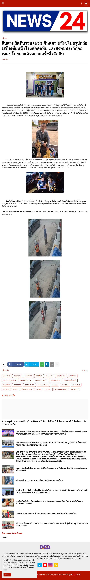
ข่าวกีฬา (39, 376)
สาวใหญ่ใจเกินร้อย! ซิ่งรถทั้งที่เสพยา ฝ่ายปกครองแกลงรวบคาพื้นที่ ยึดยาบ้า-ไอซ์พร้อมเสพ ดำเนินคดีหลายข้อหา (49, 502)
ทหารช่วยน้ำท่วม (70, 380)
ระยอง (15, 389)
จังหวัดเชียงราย (25, 380)
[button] (2, 3)
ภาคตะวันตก (29, 385)
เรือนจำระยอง (27, 389)
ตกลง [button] (7, 575)
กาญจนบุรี (17, 376)
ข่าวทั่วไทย (61, 376)
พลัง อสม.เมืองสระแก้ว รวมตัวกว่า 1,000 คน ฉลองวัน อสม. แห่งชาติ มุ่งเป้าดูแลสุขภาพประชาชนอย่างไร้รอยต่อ (52, 524)
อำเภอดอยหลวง (60, 389)
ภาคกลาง (17, 385)
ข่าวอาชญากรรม (9, 380)
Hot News (74, 389)
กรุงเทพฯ (6, 376)
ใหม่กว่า (6, 370)
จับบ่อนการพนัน (41, 380)
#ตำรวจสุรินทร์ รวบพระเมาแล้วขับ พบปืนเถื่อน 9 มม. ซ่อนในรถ (39, 480)
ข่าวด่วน (49, 376)
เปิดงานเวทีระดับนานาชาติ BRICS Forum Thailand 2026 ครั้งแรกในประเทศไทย (46, 513)
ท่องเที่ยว (6, 385)
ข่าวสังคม (72, 376)
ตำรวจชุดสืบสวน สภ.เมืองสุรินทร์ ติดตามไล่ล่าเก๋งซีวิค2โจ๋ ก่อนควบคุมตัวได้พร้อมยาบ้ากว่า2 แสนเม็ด (44, 423)
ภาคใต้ (54, 385)
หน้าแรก (5, 38)
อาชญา (48, 389)
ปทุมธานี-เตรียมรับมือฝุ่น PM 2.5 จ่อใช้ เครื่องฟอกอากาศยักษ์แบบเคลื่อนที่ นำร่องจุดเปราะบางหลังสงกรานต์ (51, 469)
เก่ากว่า (84, 370)
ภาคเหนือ (65, 385)
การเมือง (29, 376)
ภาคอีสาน (76, 385)
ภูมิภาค (6, 389)
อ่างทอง (38, 389)
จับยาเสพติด (55, 380)
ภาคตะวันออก (43, 385)
